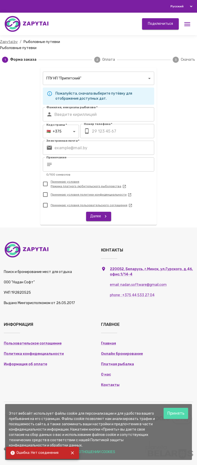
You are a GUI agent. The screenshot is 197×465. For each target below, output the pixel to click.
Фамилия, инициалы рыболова (71, 107)
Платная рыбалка (117, 364)
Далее (99, 216)
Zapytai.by (9, 42)
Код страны (56, 124)
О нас (106, 374)
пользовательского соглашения (106, 205)
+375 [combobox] (54, 131)
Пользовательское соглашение (33, 343)
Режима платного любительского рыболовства (88, 186)
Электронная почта (63, 140)
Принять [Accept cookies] (175, 413)
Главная (108, 343)
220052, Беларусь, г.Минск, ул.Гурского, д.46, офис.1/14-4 (151, 282)
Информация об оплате (25, 364)
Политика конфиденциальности (34, 354)
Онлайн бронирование (122, 354)
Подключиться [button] (160, 24)
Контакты (110, 385)
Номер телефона (98, 124)
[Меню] (187, 24)
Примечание (56, 157)
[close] (72, 452)
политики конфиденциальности (106, 194)
